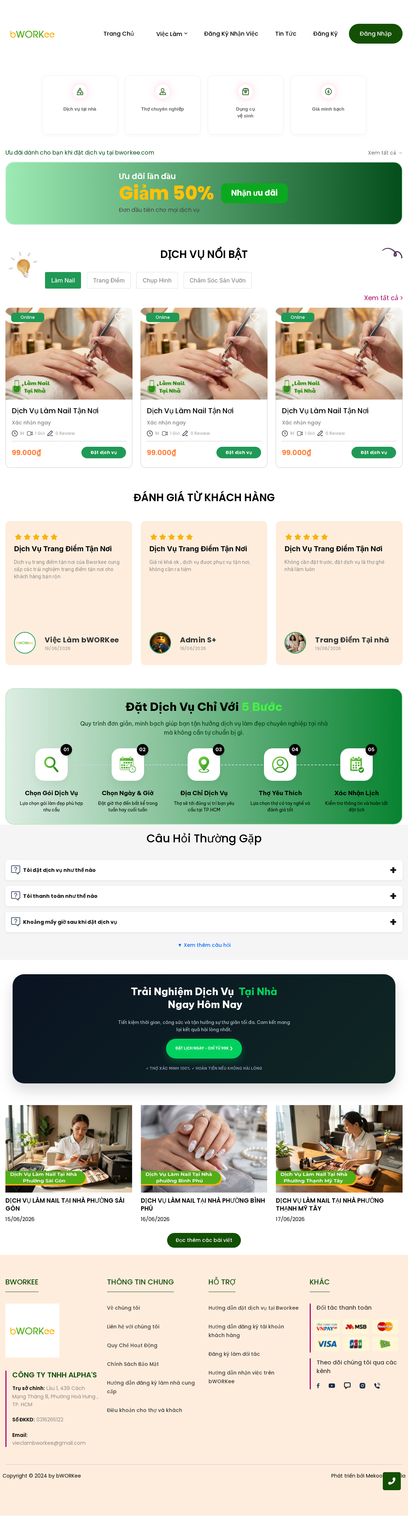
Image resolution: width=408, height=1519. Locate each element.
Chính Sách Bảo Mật (133, 1367)
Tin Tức (285, 35)
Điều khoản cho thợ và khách (144, 1413)
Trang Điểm (109, 283)
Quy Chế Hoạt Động (132, 1348)
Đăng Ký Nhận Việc (231, 35)
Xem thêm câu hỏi (204, 948)
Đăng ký (325, 35)
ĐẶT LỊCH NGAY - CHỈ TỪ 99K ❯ (204, 1051)
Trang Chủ (118, 35)
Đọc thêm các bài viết (204, 1243)
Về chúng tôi (123, 1311)
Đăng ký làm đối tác (234, 1357)
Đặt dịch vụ (104, 456)
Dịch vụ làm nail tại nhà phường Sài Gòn (65, 1207)
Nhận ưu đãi (254, 196)
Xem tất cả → (385, 156)
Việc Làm (171, 35)
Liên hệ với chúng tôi (133, 1329)
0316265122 (49, 1423)
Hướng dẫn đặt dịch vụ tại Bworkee (254, 1311)
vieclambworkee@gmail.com (49, 1446)
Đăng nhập (376, 35)
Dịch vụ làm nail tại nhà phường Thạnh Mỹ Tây (330, 1207)
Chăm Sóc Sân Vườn (218, 283)
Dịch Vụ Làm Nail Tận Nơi (55, 414)
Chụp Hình (157, 283)
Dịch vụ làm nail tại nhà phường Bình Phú (203, 1207)
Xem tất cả (383, 301)
